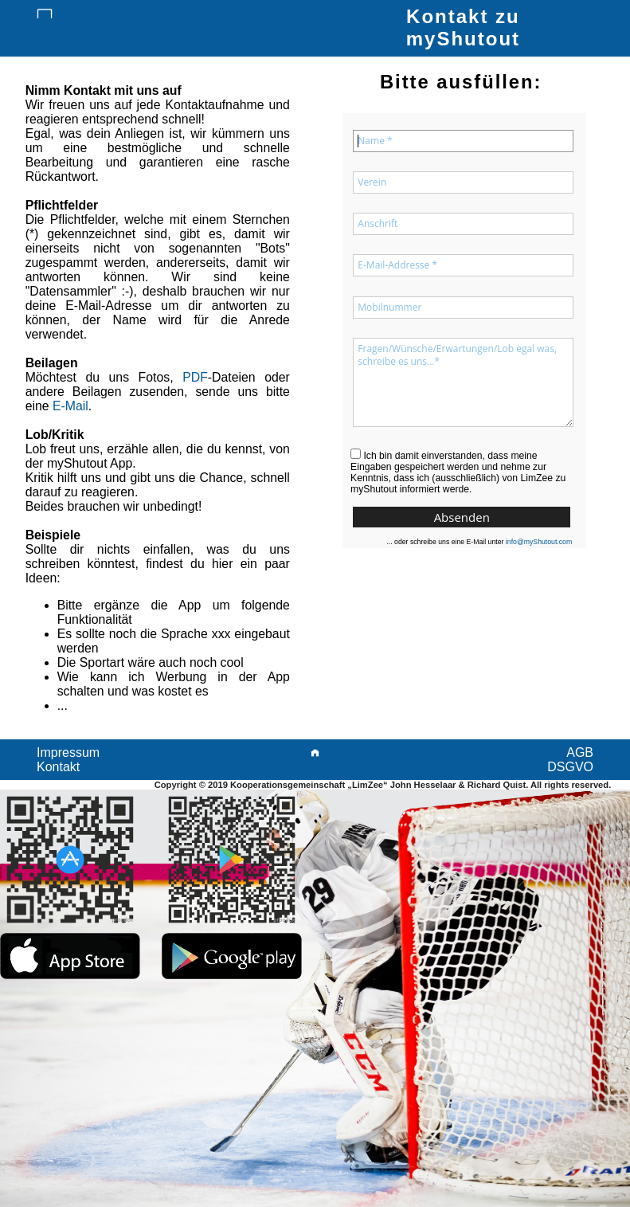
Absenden (462, 517)
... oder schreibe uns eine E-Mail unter (479, 542)
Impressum (68, 752)
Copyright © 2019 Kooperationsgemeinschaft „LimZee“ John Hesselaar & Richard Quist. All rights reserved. (383, 785)
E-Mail (70, 406)
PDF (195, 377)
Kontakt (58, 767)
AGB (579, 752)
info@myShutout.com (539, 542)
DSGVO (570, 767)
